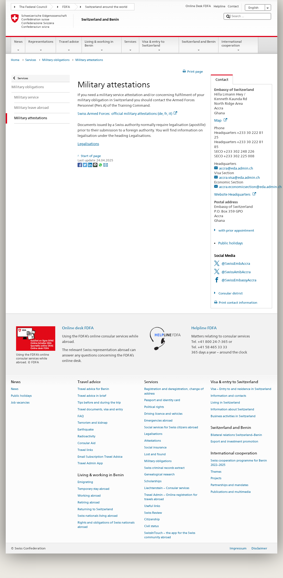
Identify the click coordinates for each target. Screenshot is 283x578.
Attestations (152, 441)
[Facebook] (80, 164)
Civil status (151, 526)
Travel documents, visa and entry (100, 409)
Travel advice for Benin (93, 389)
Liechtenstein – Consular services (166, 488)
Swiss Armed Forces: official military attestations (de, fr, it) (127, 113)
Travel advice (68, 46)
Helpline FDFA (204, 327)
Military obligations (55, 60)
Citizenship (152, 519)
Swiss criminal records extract (164, 468)
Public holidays (230, 243)
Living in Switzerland (225, 402)
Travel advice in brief (92, 396)
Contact (219, 79)
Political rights (154, 407)
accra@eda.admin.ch (236, 168)
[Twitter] (85, 164)
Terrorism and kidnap (92, 423)
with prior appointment (236, 230)
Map (220, 120)
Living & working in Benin (101, 46)
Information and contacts (228, 396)
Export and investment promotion (234, 442)
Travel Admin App (90, 463)
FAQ (81, 416)
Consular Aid (87, 443)
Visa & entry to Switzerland (159, 46)
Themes (216, 472)
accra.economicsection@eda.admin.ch (250, 187)
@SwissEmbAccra (236, 263)
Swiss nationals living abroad (98, 516)
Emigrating (85, 482)
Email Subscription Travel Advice (100, 457)
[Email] (105, 164)
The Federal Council (33, 7)
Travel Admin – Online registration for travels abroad (170, 497)
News (18, 46)
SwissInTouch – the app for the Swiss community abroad (169, 535)
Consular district (230, 293)
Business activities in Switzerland (233, 416)
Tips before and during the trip (99, 402)
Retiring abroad (89, 502)
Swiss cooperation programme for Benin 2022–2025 (239, 463)
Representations (41, 46)
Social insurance (155, 447)
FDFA (66, 7)
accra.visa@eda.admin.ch (239, 177)
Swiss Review (153, 513)
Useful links (152, 506)
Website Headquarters (235, 194)
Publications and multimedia (231, 492)
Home (15, 60)
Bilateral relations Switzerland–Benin (236, 435)
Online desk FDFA (78, 327)
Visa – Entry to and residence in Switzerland (241, 389)
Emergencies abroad (158, 420)
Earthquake (86, 430)
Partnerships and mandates (229, 485)
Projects (216, 478)
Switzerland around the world (106, 7)
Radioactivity (86, 436)
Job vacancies (20, 402)
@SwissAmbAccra (236, 272)
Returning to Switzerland (95, 509)
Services (130, 46)
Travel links (85, 450)
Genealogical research (159, 474)
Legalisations (88, 144)
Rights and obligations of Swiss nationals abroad (106, 525)
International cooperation (238, 46)
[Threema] (95, 164)
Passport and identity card (162, 400)
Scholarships (152, 481)
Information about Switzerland (232, 409)
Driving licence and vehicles (163, 414)
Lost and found (155, 454)
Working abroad (89, 495)
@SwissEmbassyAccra (239, 280)
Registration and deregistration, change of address (174, 391)
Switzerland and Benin (198, 46)
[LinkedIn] (90, 164)
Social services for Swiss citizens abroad (171, 427)
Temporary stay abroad (93, 489)
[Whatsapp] (100, 164)
